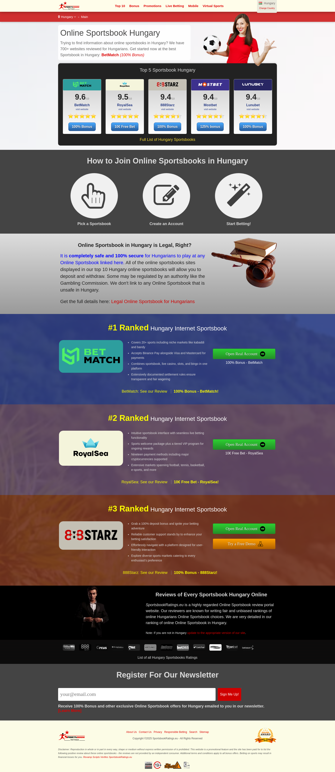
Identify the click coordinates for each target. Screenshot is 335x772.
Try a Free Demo (263, 540)
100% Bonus (82, 126)
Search (193, 732)
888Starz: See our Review (145, 593)
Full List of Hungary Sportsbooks (167, 139)
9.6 (80, 97)
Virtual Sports (213, 6)
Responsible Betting (175, 732)
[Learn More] (69, 711)
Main (84, 17)
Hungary (67, 17)
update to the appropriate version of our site (235, 625)
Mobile (193, 6)
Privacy (158, 732)
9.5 (123, 97)
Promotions (152, 6)
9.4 (165, 97)
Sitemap (204, 732)
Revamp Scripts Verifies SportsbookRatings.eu (107, 757)
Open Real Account (263, 353)
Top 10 (120, 6)
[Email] (137, 694)
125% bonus (210, 126)
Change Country (267, 8)
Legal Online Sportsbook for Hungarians (125, 290)
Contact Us (145, 732)
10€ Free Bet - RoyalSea (264, 450)
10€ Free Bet (125, 126)
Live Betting (175, 6)
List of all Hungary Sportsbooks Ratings (167, 657)
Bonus (134, 6)
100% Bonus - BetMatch (265, 359)
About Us (131, 732)
